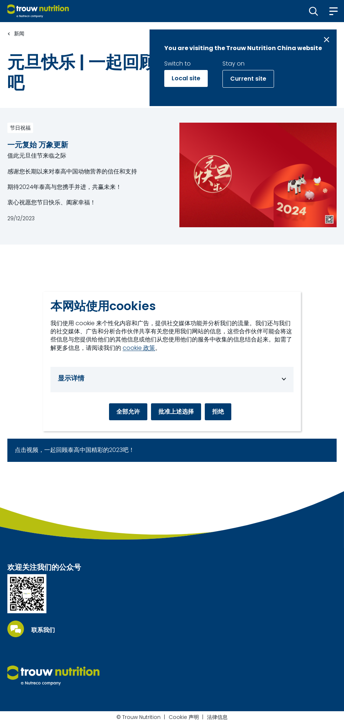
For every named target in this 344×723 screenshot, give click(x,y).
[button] (313, 11)
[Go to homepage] (38, 11)
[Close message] (326, 39)
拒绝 (218, 411)
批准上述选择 (176, 411)
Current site (248, 78)
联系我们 (43, 630)
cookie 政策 (139, 348)
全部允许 (128, 411)
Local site (186, 78)
